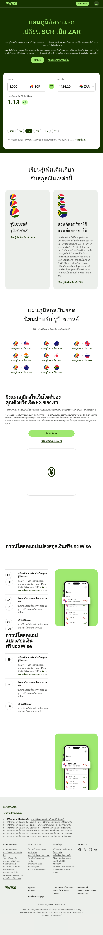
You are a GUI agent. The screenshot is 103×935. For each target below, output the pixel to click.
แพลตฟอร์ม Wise (35, 864)
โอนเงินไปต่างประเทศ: (12, 813)
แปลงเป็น (61, 79)
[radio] (12, 131)
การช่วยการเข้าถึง (10, 872)
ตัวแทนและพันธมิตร (11, 867)
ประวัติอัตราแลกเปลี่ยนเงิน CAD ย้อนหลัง (20, 828)
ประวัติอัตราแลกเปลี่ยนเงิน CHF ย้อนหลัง (19, 836)
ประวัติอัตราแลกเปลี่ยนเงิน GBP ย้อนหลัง (19, 822)
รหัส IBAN (57, 864)
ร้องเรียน (31, 890)
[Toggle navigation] (96, 3)
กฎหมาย (31, 887)
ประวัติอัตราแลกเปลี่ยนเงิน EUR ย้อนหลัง (19, 825)
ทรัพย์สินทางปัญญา (36, 896)
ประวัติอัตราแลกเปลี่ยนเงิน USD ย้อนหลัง (55, 833)
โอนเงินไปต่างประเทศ (37, 849)
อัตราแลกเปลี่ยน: (10, 807)
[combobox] (37, 86)
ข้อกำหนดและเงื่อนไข (51, 441)
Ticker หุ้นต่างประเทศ (62, 858)
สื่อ (4, 855)
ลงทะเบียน (82, 3)
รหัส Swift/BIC (59, 861)
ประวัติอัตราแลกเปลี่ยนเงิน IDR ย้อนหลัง (54, 836)
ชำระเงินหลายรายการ (37, 869)
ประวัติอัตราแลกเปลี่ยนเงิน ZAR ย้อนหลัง (54, 830)
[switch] (51, 86)
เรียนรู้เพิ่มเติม (80, 140)
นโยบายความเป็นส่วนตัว (63, 887)
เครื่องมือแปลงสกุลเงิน (62, 855)
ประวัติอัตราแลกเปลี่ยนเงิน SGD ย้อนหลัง (20, 833)
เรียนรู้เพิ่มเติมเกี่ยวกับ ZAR (70, 282)
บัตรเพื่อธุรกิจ (33, 867)
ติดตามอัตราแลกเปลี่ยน (58, 60)
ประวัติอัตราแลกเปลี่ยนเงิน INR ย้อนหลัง (54, 828)
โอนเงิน (37, 60)
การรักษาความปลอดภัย (12, 852)
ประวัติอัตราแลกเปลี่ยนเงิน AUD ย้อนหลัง (47, 819)
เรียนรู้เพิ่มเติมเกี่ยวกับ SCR (22, 237)
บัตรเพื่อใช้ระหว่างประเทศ (38, 855)
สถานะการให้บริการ (11, 861)
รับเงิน (30, 861)
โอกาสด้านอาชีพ (10, 858)
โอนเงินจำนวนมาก (36, 858)
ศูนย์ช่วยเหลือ (8, 869)
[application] (28, 116)
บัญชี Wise (32, 852)
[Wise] (11, 3)
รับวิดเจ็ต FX (51, 433)
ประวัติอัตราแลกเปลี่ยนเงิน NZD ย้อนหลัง (20, 830)
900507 (73, 912)
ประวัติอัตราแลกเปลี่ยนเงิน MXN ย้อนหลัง (55, 822)
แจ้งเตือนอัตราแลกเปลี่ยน (63, 867)
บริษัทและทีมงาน (10, 849)
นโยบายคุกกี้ (83, 887)
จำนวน (10, 79)
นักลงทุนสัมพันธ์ (9, 864)
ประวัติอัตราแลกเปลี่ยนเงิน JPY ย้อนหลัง (54, 825)
